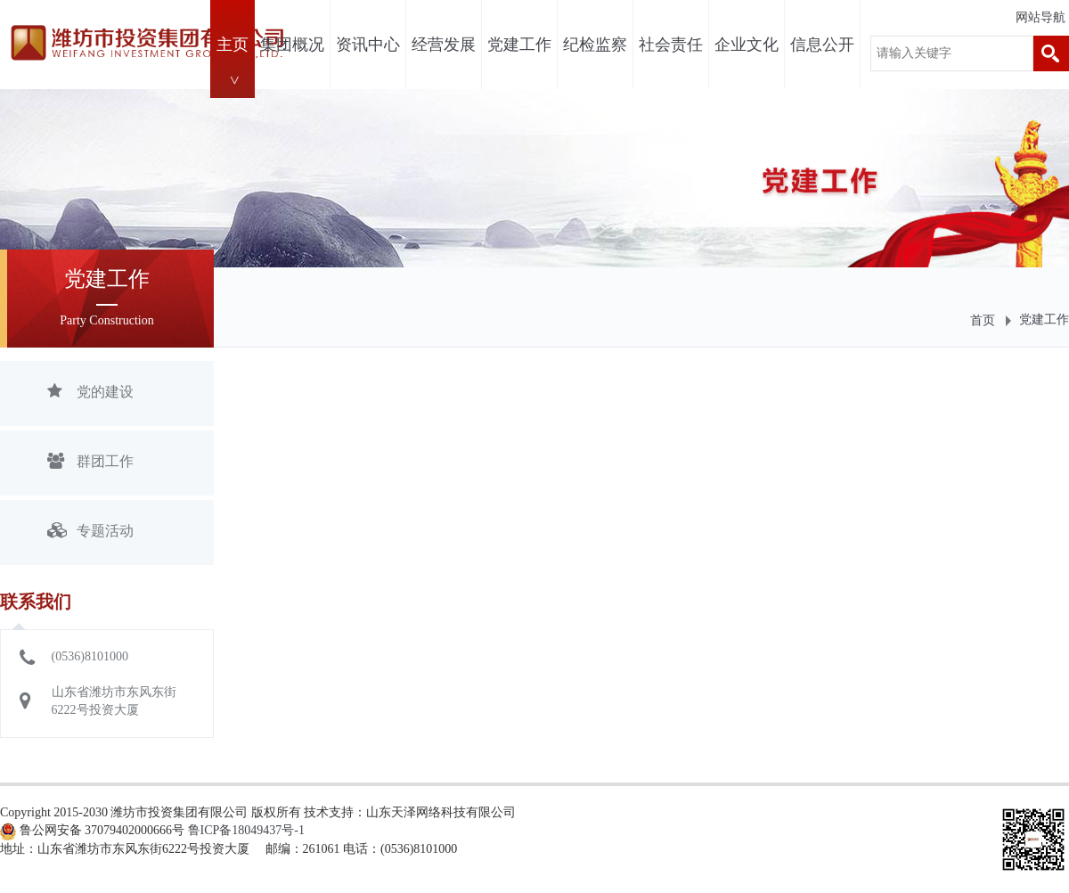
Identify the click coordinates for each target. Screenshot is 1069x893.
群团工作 (90, 463)
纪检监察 (595, 44)
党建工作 (519, 44)
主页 (232, 44)
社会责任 (671, 44)
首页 (982, 320)
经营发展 (444, 44)
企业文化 (746, 44)
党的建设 (90, 393)
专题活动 (90, 532)
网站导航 (1040, 17)
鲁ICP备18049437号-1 (246, 830)
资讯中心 (368, 44)
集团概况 (292, 44)
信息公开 (822, 44)
